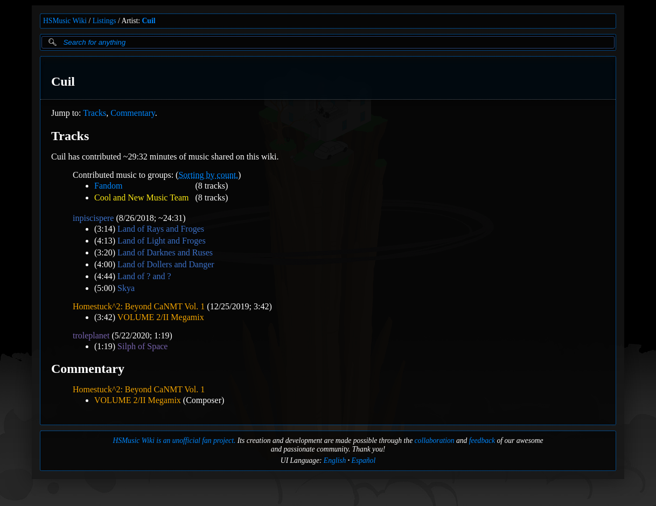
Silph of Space (142, 346)
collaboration (435, 440)
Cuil (149, 21)
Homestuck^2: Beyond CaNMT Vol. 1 (139, 306)
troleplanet (91, 335)
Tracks (94, 112)
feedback (482, 440)
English (335, 460)
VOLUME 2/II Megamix (160, 317)
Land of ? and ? (144, 276)
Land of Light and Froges (161, 240)
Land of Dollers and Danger (165, 264)
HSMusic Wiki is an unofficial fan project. (174, 440)
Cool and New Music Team (141, 197)
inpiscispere (93, 218)
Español (364, 460)
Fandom (108, 185)
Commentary (132, 112)
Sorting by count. (208, 174)
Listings (104, 21)
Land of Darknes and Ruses (165, 252)
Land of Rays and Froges (160, 228)
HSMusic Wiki (65, 21)
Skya (126, 288)
